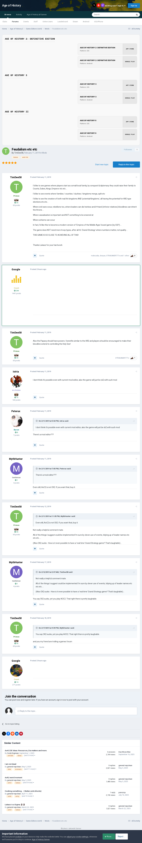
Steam (75, 22)
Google (16, 269)
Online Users (48, 22)
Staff (36, 22)
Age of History (11, 5)
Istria (16, 371)
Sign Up (134, 6)
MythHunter (16, 458)
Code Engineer (13, 750)
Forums (15, 22)
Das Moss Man (124, 749)
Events (26, 22)
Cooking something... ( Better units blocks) (23, 788)
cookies (18, 837)
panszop (122, 789)
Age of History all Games (37, 15)
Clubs (4, 22)
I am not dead (10, 761)
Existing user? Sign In (115, 6)
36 (16, 203)
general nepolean (14, 764)
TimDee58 (18, 153)
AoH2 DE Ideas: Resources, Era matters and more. (26, 747)
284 (16, 291)
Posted (40, 177)
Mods (44, 153)
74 (16, 679)
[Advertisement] (64, 295)
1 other (127, 256)
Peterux (15, 411)
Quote (41, 256)
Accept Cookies (110, 836)
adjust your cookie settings (77, 837)
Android (86, 22)
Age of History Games (49, 839)
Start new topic (101, 164)
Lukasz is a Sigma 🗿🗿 (15, 801)
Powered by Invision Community (71, 828)
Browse (8, 16)
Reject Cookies (130, 836)
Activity (19, 15)
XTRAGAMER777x (114, 256)
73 (16, 397)
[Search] (106, 14)
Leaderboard (63, 22)
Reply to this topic (126, 164)
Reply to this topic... (27, 708)
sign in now (61, 697)
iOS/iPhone (98, 22)
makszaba (96, 256)
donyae (103, 256)
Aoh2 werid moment (13, 774)
